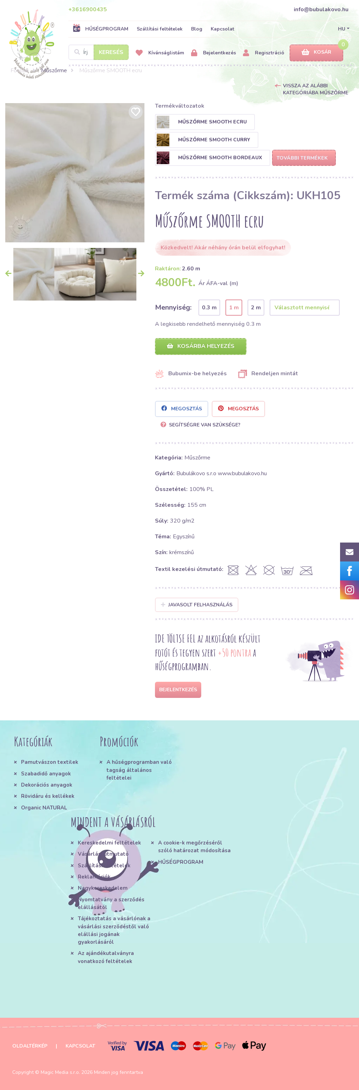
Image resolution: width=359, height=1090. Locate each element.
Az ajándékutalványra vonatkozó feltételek (106, 957)
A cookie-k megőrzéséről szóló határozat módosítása (194, 846)
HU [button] (341, 29)
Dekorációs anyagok (46, 784)
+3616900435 (87, 9)
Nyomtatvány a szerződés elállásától (111, 903)
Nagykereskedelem (103, 887)
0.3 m (209, 307)
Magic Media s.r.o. (60, 1072)
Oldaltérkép (29, 1046)
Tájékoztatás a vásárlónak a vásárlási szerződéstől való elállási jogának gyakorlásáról (114, 930)
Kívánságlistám (160, 53)
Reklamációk (94, 876)
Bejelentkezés (213, 53)
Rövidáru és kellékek (47, 796)
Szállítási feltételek (160, 29)
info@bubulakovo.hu (321, 9)
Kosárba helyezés (201, 346)
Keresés (111, 52)
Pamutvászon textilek (49, 762)
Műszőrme (54, 70)
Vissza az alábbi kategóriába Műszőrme (315, 89)
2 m (256, 307)
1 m (234, 307)
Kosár (316, 52)
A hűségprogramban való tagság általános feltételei (139, 770)
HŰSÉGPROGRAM (100, 28)
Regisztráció (263, 53)
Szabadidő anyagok (46, 773)
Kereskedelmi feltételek (109, 842)
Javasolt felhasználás (197, 604)
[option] (74, 172)
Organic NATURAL (44, 807)
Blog (196, 29)
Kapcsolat (222, 29)
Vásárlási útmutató (103, 853)
